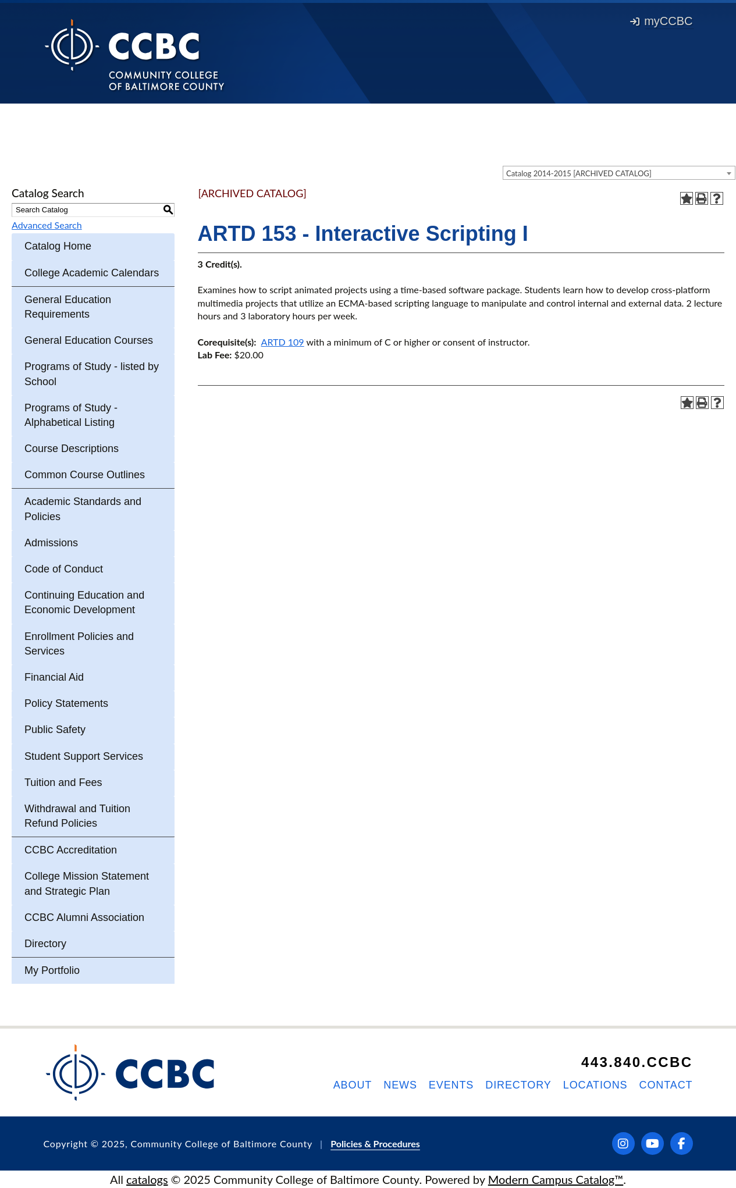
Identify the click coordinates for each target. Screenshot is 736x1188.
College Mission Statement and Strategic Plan (86, 883)
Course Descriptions (71, 448)
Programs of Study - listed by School (91, 374)
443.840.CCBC (637, 1062)
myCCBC (661, 21)
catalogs (147, 1179)
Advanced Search (47, 224)
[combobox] (619, 173)
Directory (45, 943)
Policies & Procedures (375, 1143)
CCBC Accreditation (70, 850)
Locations (595, 1085)
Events (451, 1085)
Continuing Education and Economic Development (84, 602)
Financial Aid (54, 677)
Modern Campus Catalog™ (556, 1179)
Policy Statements (66, 703)
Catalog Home (57, 246)
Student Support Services (83, 756)
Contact (666, 1085)
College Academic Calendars (91, 273)
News (400, 1085)
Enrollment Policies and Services (79, 644)
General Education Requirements (67, 307)
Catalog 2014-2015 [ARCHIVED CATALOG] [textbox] (579, 173)
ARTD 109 (282, 341)
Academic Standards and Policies (82, 509)
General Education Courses (88, 340)
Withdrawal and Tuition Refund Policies (77, 816)
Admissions (51, 543)
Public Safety (55, 729)
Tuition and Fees (63, 782)
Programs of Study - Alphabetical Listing (71, 415)
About (352, 1085)
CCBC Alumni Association (84, 917)
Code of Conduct (63, 569)
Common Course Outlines (84, 475)
